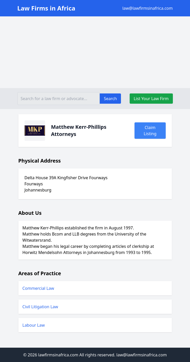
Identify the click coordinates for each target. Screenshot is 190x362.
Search (110, 98)
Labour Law (34, 325)
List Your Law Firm (151, 98)
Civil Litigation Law (40, 307)
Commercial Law (38, 288)
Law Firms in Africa (46, 8)
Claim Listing (150, 130)
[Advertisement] (95, 52)
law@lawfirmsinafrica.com (147, 8)
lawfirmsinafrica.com (58, 355)
